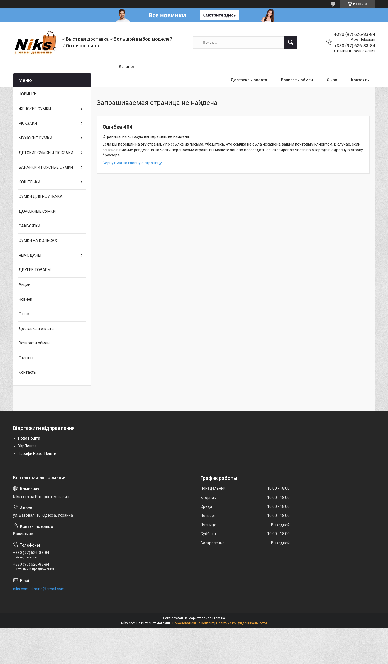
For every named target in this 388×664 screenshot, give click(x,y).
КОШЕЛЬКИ (29, 182)
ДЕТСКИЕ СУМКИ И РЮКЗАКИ (46, 153)
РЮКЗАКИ (28, 123)
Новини (25, 299)
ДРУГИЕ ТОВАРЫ (35, 270)
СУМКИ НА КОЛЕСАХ (38, 240)
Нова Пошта (29, 438)
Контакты (360, 80)
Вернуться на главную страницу (132, 163)
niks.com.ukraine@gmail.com (39, 589)
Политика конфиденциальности (241, 623)
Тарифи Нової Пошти (37, 453)
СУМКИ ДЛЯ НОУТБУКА (41, 196)
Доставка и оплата (249, 80)
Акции (24, 284)
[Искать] (290, 42)
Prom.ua (218, 618)
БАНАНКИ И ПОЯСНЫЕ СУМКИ (46, 167)
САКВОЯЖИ (29, 226)
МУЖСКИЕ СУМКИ (35, 138)
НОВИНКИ (27, 94)
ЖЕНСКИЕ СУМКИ (35, 109)
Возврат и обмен (297, 80)
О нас (332, 80)
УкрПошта (27, 446)
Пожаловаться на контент (193, 623)
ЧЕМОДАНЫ (30, 255)
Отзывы (26, 358)
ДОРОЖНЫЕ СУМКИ (37, 211)
